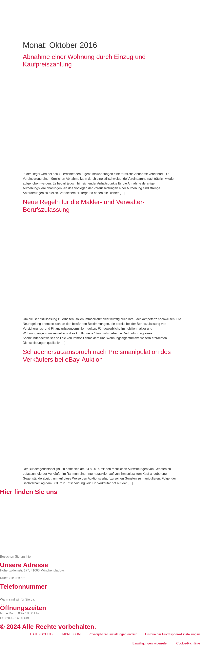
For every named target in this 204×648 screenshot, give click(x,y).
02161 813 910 (16, 592)
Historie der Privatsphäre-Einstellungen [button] (172, 634)
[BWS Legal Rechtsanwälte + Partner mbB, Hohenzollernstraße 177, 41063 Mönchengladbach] (102, 524)
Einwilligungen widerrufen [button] (150, 643)
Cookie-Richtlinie (188, 643)
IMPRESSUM (71, 634)
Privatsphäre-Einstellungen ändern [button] (113, 634)
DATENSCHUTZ (41, 634)
